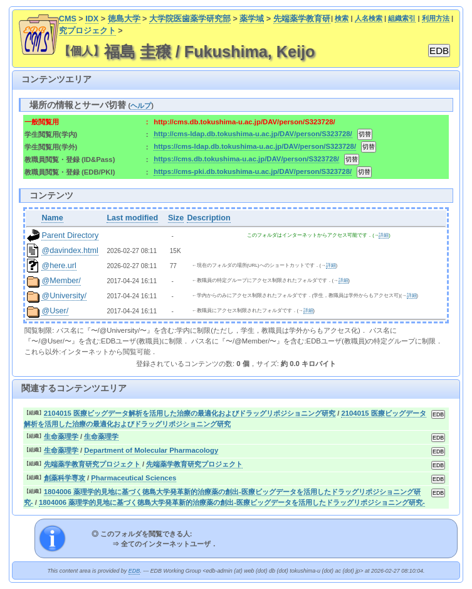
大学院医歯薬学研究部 (190, 18)
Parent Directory (69, 235)
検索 (342, 18)
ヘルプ (140, 105)
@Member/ (60, 280)
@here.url (58, 265)
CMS (67, 18)
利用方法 (435, 18)
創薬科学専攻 (64, 478)
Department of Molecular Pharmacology (151, 450)
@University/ (64, 295)
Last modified (132, 217)
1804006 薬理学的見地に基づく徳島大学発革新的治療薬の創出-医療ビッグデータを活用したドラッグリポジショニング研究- (232, 502)
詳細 (384, 235)
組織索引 (402, 18)
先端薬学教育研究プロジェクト (92, 464)
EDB (134, 571)
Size (176, 217)
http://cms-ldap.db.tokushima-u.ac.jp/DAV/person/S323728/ (253, 134)
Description (208, 217)
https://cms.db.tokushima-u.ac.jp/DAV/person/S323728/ (246, 159)
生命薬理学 (61, 436)
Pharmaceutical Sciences (133, 478)
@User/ (54, 310)
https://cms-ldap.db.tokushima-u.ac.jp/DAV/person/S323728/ (255, 146)
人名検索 (368, 18)
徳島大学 (124, 18)
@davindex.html (69, 250)
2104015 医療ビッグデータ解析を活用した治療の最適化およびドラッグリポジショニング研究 (189, 413)
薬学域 (251, 18)
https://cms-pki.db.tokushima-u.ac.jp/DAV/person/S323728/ (253, 171)
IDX (91, 18)
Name (52, 217)
